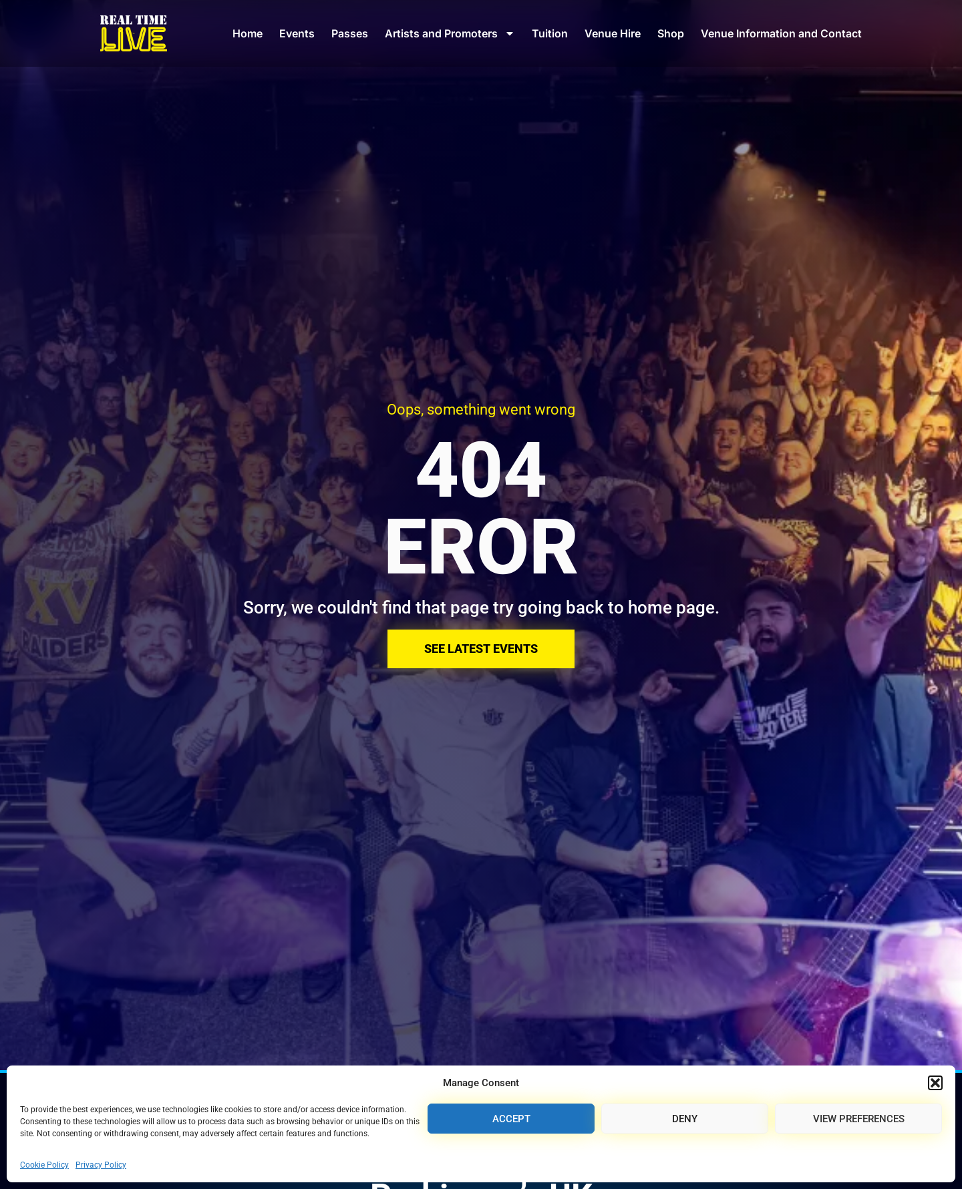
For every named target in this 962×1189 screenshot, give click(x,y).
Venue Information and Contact (781, 33)
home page (671, 608)
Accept (511, 1119)
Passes (349, 33)
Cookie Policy (44, 1165)
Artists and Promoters (450, 33)
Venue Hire (613, 33)
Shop (670, 33)
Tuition (550, 33)
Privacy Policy (100, 1165)
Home (247, 33)
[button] (935, 1083)
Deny (684, 1119)
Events (297, 33)
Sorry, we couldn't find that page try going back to (435, 608)
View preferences (859, 1119)
